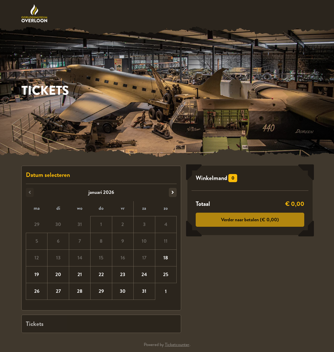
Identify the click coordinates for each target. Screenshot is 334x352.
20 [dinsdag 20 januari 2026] (58, 274)
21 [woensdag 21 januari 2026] (79, 274)
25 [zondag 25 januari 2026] (165, 274)
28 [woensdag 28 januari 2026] (79, 291)
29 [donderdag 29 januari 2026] (101, 291)
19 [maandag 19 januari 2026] (36, 274)
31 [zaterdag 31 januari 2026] (144, 291)
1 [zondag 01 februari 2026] (166, 291)
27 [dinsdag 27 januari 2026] (58, 291)
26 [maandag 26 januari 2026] (36, 291)
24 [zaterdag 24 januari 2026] (144, 274)
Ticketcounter (177, 344)
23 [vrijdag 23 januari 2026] (122, 274)
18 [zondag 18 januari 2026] (165, 257)
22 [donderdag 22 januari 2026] (101, 274)
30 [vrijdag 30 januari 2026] (123, 291)
